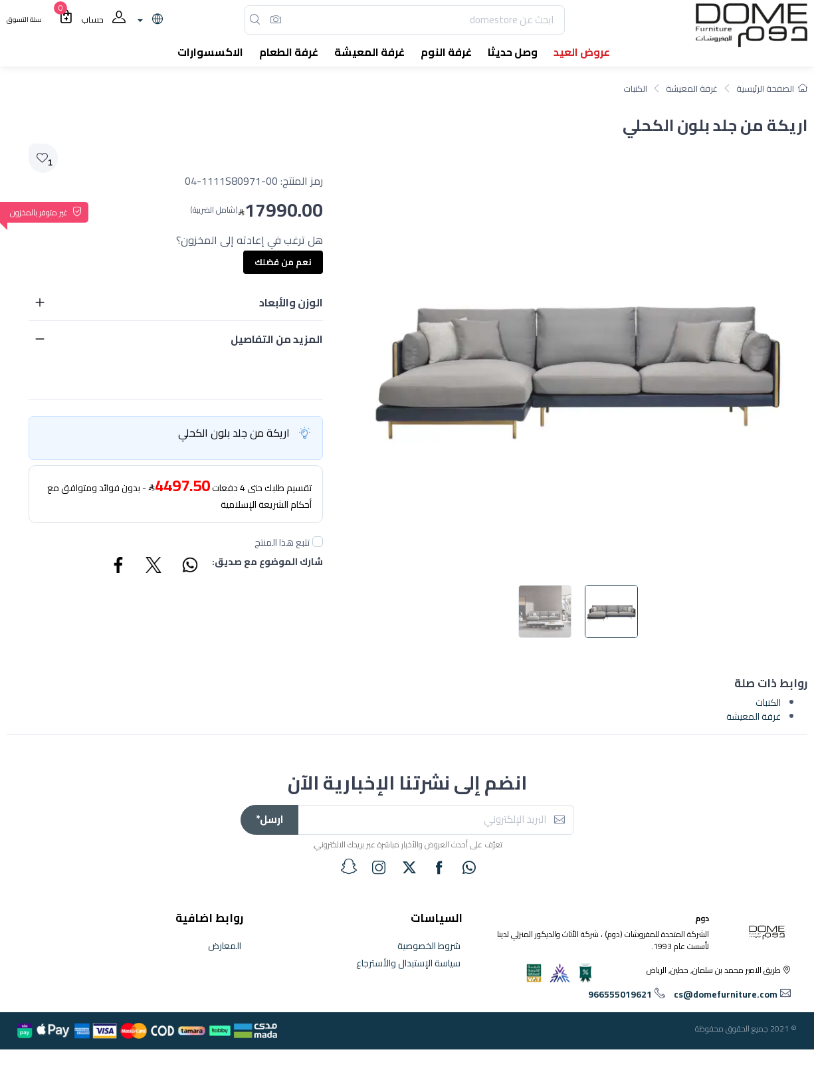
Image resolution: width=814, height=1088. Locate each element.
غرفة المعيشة (692, 88)
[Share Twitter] (154, 567)
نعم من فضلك (283, 262)
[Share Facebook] (119, 567)
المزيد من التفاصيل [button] (277, 339)
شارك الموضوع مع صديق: (267, 562)
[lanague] (148, 20)
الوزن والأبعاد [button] (291, 302)
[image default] (611, 611)
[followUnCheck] (317, 541)
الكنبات (635, 88)
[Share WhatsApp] (189, 567)
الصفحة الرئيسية (771, 88)
